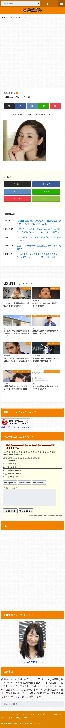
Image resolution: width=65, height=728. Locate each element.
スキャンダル (28, 714)
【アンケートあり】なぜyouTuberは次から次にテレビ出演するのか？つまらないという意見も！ (39, 230)
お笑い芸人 (43, 714)
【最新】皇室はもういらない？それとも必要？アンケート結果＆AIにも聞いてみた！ (39, 222)
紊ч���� (12, 461)
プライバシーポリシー (17, 717)
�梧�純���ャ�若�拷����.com (46, 515)
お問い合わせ (49, 3)
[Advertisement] (32, 54)
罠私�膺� (12, 464)
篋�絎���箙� (14, 474)
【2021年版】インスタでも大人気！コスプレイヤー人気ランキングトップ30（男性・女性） (38, 255)
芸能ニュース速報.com (21, 723)
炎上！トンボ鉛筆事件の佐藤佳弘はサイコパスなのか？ (39, 247)
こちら (18, 696)
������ (13, 477)
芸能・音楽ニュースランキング (15, 427)
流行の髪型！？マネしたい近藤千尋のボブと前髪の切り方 (39, 239)
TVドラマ (14, 714)
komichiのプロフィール (32, 662)
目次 (5, 714)
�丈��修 (12, 467)
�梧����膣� (14, 470)
